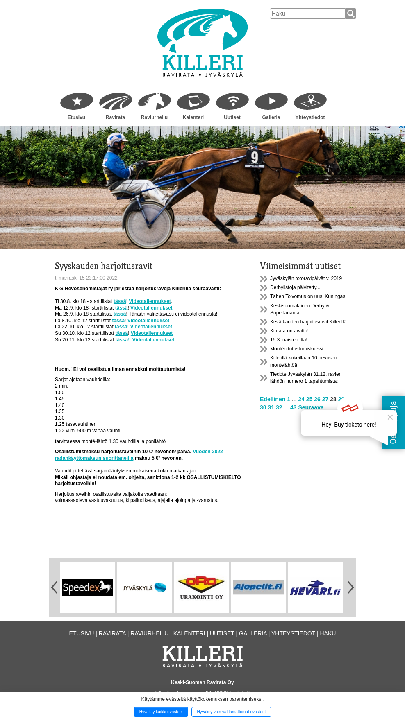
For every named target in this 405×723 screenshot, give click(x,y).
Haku (328, 633)
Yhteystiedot (310, 117)
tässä (120, 301)
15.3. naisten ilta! (288, 340)
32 (279, 407)
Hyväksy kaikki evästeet (161, 711)
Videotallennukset (150, 301)
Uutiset (232, 117)
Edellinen (272, 399)
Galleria (271, 117)
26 (317, 399)
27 (325, 399)
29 (341, 399)
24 (301, 399)
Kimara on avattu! (289, 331)
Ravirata (115, 117)
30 (263, 407)
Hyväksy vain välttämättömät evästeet (231, 711)
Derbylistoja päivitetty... (295, 287)
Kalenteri (193, 117)
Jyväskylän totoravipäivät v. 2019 (306, 278)
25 (309, 399)
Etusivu (76, 117)
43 (293, 407)
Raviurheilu (154, 117)
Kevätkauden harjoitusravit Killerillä (308, 322)
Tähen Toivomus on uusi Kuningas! (308, 296)
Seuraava (310, 407)
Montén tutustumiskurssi (296, 349)
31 (271, 407)
